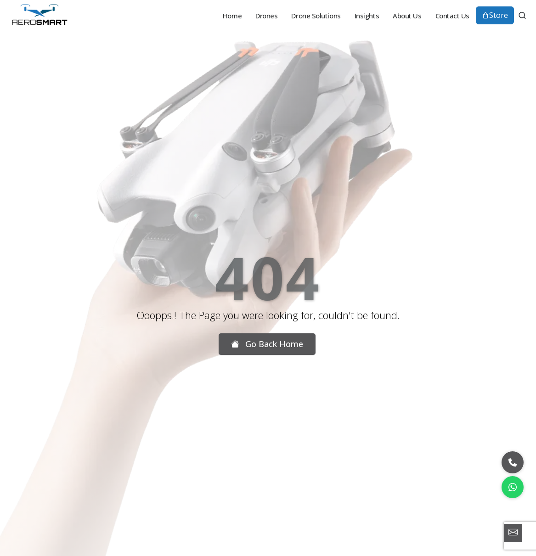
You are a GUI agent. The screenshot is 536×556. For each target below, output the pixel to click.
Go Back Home (267, 344)
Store (495, 15)
